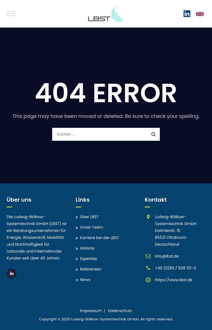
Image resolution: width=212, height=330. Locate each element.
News (85, 279)
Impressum (91, 310)
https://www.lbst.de (173, 280)
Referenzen (90, 269)
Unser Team (91, 227)
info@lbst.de (167, 256)
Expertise (88, 258)
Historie (87, 248)
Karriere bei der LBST (99, 237)
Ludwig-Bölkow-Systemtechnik (98, 319)
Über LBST (89, 217)
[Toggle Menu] (10, 13)
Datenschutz (120, 310)
